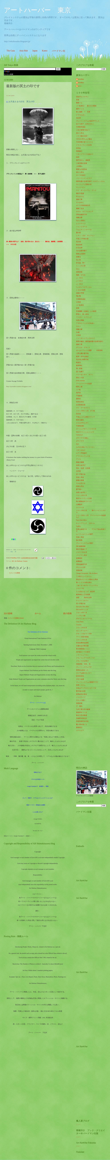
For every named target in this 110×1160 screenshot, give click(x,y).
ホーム (38, 613)
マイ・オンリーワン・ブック (86, 190)
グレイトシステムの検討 (84, 543)
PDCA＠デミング (82, 609)
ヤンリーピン (80, 187)
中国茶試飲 (80, 426)
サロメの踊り (80, 700)
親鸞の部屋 (80, 480)
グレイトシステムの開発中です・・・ (89, 682)
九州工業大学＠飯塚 (83, 709)
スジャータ (80, 507)
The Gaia (11, 50)
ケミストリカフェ (82, 600)
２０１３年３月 (81, 495)
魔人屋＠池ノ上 (81, 724)
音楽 (77, 100)
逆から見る (80, 133)
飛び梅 (78, 296)
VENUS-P (79, 435)
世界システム (80, 685)
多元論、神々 (80, 263)
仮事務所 (79, 558)
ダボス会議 (80, 679)
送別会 (78, 148)
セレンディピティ (82, 631)
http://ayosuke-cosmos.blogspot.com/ (18, 386)
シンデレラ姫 (80, 615)
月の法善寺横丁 (81, 251)
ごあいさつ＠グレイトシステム (87, 585)
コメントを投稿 (14, 573)
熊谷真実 (79, 245)
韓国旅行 (79, 151)
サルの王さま (80, 483)
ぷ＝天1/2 (79, 281)
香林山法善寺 (80, 254)
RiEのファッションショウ (85, 432)
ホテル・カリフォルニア (84, 211)
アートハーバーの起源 (84, 383)
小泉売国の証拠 (81, 163)
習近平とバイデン (82, 97)
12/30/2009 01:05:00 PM (24, 549)
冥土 (12, 551)
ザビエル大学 (80, 567)
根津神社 (79, 365)
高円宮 (78, 393)
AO (13, 561)
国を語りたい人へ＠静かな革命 (87, 579)
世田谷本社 (80, 402)
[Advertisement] (37, 595)
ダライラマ (80, 441)
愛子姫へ (79, 489)
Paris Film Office (81, 520)
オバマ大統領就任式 (83, 205)
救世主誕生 (80, 420)
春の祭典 (79, 540)
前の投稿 (67, 613)
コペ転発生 (80, 305)
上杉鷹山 (79, 166)
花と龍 (78, 260)
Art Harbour (18, 561)
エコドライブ (80, 223)
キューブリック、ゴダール (85, 523)
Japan (34, 50)
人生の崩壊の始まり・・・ (85, 130)
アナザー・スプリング (84, 317)
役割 (77, 157)
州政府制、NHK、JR (83, 664)
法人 (77, 444)
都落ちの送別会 (81, 169)
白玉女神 (79, 248)
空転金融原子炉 (81, 214)
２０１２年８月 (81, 628)
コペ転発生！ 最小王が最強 (86, 106)
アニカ (78, 459)
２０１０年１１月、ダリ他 (85, 411)
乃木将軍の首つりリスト (84, 142)
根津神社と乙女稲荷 (83, 594)
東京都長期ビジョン (83, 649)
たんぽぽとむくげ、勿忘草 (85, 591)
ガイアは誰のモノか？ (84, 673)
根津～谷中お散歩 (82, 356)
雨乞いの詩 (80, 377)
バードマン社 (58, 51)
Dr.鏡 (78, 332)
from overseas (80, 380)
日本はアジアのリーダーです (86, 688)
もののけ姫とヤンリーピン (85, 447)
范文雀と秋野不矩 (82, 359)
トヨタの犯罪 (80, 290)
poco (79, 86)
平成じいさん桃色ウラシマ (85, 417)
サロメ (78, 326)
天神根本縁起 (80, 127)
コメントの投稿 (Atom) (16, 618)
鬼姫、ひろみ (80, 275)
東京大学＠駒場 (81, 715)
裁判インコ (80, 109)
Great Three (79, 622)
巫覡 (77, 308)
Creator (25, 561)
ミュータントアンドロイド (85, 338)
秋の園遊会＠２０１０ (84, 501)
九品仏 (78, 526)
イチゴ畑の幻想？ (82, 136)
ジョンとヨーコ (81, 226)
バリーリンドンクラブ (84, 178)
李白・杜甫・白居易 (83, 468)
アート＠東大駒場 (82, 637)
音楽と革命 (80, 477)
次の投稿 (8, 613)
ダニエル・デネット (83, 347)
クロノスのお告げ (82, 661)
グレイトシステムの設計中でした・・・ (90, 121)
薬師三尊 (79, 199)
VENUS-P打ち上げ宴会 (84, 139)
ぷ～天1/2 (79, 284)
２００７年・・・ (82, 588)
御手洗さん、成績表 (83, 160)
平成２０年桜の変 (82, 239)
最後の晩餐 (80, 462)
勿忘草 (78, 118)
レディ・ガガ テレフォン (85, 235)
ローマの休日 (80, 175)
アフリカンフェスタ (83, 456)
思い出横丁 (80, 371)
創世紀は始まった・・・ (84, 670)
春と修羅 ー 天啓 (83, 112)
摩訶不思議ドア (81, 549)
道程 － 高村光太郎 (84, 597)
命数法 (78, 257)
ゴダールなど (80, 450)
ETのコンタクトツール (84, 618)
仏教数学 (79, 504)
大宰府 (78, 302)
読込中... (79, 1124)
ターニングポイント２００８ (86, 429)
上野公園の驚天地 (82, 353)
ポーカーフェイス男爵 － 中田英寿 (89, 350)
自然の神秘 (80, 320)
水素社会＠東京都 (82, 646)
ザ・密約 (79, 706)
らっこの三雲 (80, 266)
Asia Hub (23, 50)
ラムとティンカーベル (84, 229)
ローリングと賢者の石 (84, 184)
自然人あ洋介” (81, 465)
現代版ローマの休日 (83, 652)
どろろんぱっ (80, 115)
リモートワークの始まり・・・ (87, 154)
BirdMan (81, 79)
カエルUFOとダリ (82, 423)
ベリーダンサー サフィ (84, 374)
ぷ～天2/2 (79, 278)
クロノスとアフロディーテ (85, 658)
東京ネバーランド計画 (84, 498)
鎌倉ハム (79, 103)
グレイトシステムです (84, 667)
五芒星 (78, 471)
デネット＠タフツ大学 (84, 634)
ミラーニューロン (82, 655)
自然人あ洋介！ (81, 492)
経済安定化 (80, 676)
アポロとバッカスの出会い (85, 323)
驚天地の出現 (80, 691)
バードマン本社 (81, 555)
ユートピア (80, 730)
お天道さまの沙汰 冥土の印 (21, 101)
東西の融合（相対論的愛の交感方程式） (90, 341)
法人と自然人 (80, 220)
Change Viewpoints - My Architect (87, 573)
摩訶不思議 (80, 193)
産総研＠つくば (81, 712)
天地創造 (79, 396)
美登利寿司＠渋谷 (82, 721)
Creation (78, 625)
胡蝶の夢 (79, 217)
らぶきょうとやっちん (84, 287)
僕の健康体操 (80, 546)
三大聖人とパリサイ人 (84, 576)
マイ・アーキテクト (83, 408)
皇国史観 (79, 272)
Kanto (44, 50)
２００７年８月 (81, 552)
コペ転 (78, 390)
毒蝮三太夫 (80, 208)
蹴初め (78, 399)
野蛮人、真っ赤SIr (82, 314)
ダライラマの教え (82, 438)
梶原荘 (78, 362)
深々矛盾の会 (80, 474)
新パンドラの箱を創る (84, 582)
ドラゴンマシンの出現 (84, 145)
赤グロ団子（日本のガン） (85, 124)
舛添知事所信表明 (82, 643)
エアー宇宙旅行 (81, 453)
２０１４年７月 (81, 612)
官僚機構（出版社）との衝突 (86, 311)
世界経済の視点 (81, 694)
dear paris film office (82, 606)
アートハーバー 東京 (37, 10)
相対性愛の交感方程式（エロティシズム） (91, 181)
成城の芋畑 (80, 293)
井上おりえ (80, 196)
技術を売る (80, 486)
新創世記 (79, 727)
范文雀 (78, 242)
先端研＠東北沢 (81, 718)
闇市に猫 (79, 387)
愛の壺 (78, 232)
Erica (77, 269)
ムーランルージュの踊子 (84, 534)
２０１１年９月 (81, 640)
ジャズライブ (80, 697)
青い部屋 (79, 368)
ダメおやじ (80, 202)
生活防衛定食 (80, 405)
